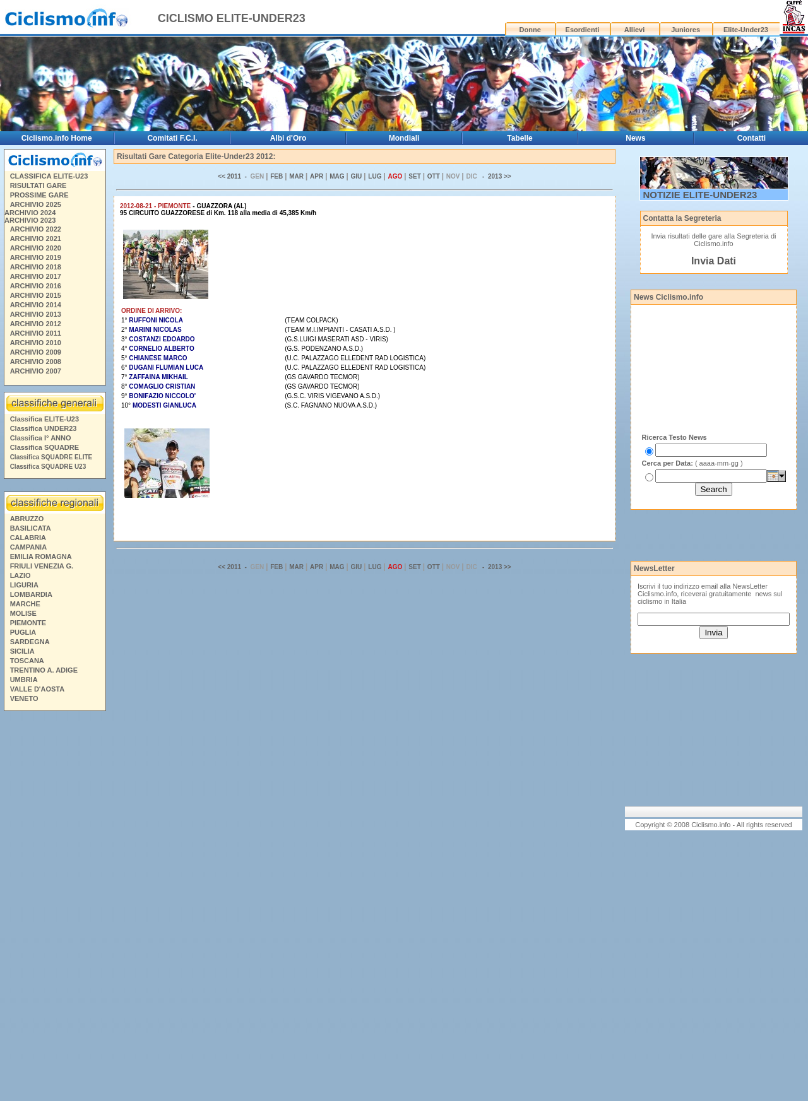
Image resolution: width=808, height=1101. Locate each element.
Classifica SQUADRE (44, 447)
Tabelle (519, 138)
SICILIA (22, 651)
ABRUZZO (27, 518)
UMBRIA (24, 679)
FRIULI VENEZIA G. (41, 566)
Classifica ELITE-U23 (44, 419)
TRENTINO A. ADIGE (44, 670)
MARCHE (25, 604)
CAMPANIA (28, 547)
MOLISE (23, 613)
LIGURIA (24, 585)
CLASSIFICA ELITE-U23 (49, 176)
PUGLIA (23, 632)
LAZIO (20, 575)
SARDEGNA (30, 641)
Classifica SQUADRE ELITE (51, 457)
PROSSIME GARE (39, 195)
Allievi (634, 29)
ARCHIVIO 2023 (30, 220)
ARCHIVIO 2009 (35, 352)
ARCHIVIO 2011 (35, 333)
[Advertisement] (54, 908)
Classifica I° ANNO (40, 438)
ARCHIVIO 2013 (35, 314)
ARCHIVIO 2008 (35, 361)
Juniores (685, 29)
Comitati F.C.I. (172, 138)
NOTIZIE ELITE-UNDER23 (700, 194)
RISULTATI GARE (38, 185)
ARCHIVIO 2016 (35, 286)
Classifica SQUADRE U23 (48, 466)
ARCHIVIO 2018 (35, 267)
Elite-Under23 (745, 29)
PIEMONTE (28, 623)
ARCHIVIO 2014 (35, 305)
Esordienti (583, 29)
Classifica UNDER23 (43, 428)
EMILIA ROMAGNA (41, 556)
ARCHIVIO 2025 (35, 204)
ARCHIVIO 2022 (35, 229)
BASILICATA (30, 528)
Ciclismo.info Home (56, 138)
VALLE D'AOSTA (37, 689)
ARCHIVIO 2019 (35, 257)
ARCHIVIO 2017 (35, 276)
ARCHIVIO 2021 (35, 238)
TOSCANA (27, 660)
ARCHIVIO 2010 (35, 342)
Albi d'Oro (288, 138)
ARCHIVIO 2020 (35, 248)
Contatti (751, 138)
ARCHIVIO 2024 (30, 212)
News (635, 138)
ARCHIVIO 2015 (35, 295)
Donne (530, 29)
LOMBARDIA (31, 594)
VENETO (24, 698)
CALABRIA (28, 537)
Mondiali (404, 138)
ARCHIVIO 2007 (35, 371)
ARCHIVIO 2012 (35, 323)
